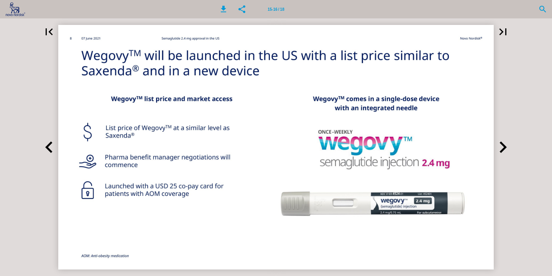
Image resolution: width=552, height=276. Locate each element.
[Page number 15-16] (276, 9)
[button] (223, 9)
